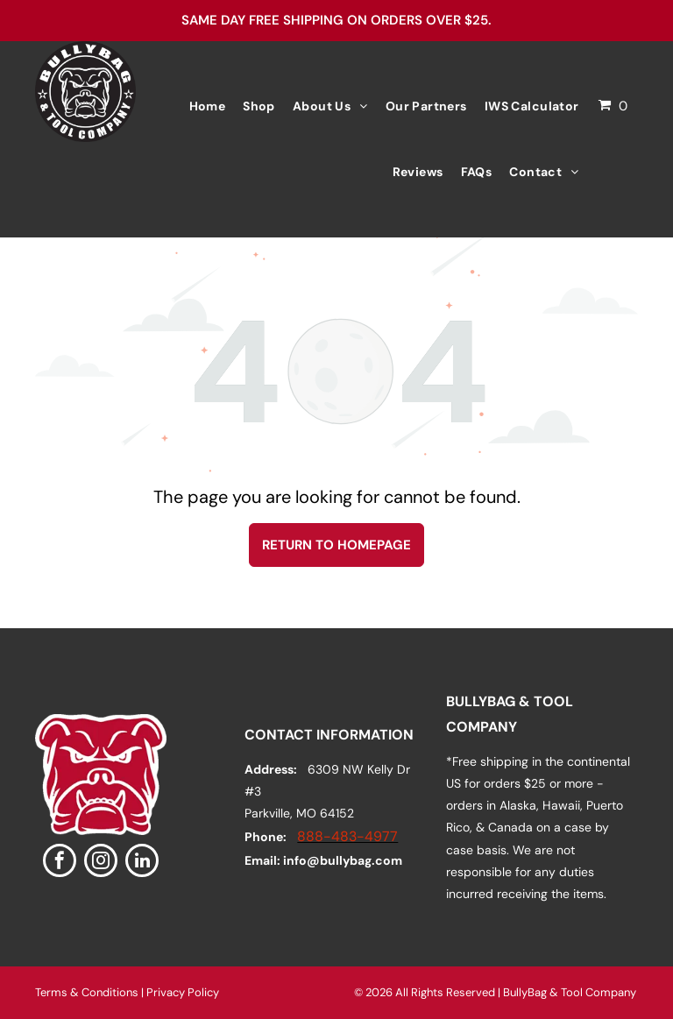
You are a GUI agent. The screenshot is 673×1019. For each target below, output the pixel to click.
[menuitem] (208, 106)
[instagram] (100, 862)
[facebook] (59, 862)
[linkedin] (142, 862)
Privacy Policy (182, 992)
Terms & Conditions (86, 992)
